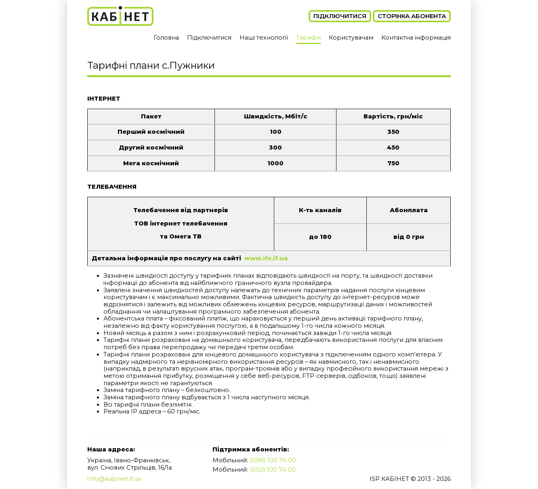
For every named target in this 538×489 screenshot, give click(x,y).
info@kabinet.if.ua (114, 479)
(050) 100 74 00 (273, 469)
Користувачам (351, 37)
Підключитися (339, 16)
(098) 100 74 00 (273, 460)
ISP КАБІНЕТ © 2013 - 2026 (410, 479)
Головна (166, 37)
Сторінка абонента (412, 16)
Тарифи (308, 37)
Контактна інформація (416, 37)
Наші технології (264, 37)
